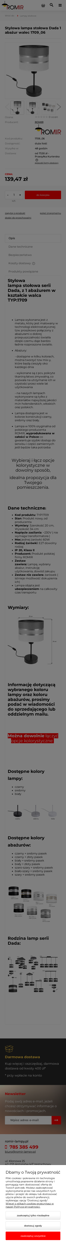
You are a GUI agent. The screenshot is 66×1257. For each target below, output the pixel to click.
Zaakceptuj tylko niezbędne (33, 1215)
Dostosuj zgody (33, 1225)
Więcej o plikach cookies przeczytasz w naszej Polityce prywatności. (30, 1205)
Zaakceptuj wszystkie (33, 1235)
